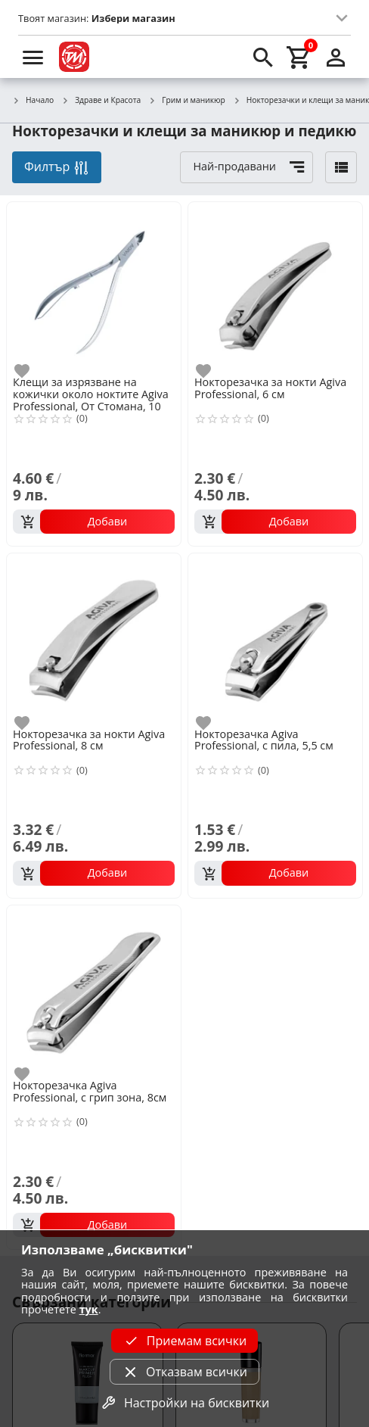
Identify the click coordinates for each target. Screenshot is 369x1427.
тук (88, 1309)
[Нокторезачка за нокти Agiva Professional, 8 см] (94, 638)
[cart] (299, 57)
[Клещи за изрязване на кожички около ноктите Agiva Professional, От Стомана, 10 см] (94, 287)
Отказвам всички (184, 1372)
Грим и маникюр (186, 100)
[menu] (33, 57)
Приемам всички (184, 1341)
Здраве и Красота (101, 100)
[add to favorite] (31, 371)
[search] (263, 57)
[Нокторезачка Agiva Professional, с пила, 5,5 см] (275, 638)
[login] (336, 57)
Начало (33, 100)
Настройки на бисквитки (184, 1403)
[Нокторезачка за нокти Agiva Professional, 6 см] (275, 287)
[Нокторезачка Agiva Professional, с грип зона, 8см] (94, 990)
